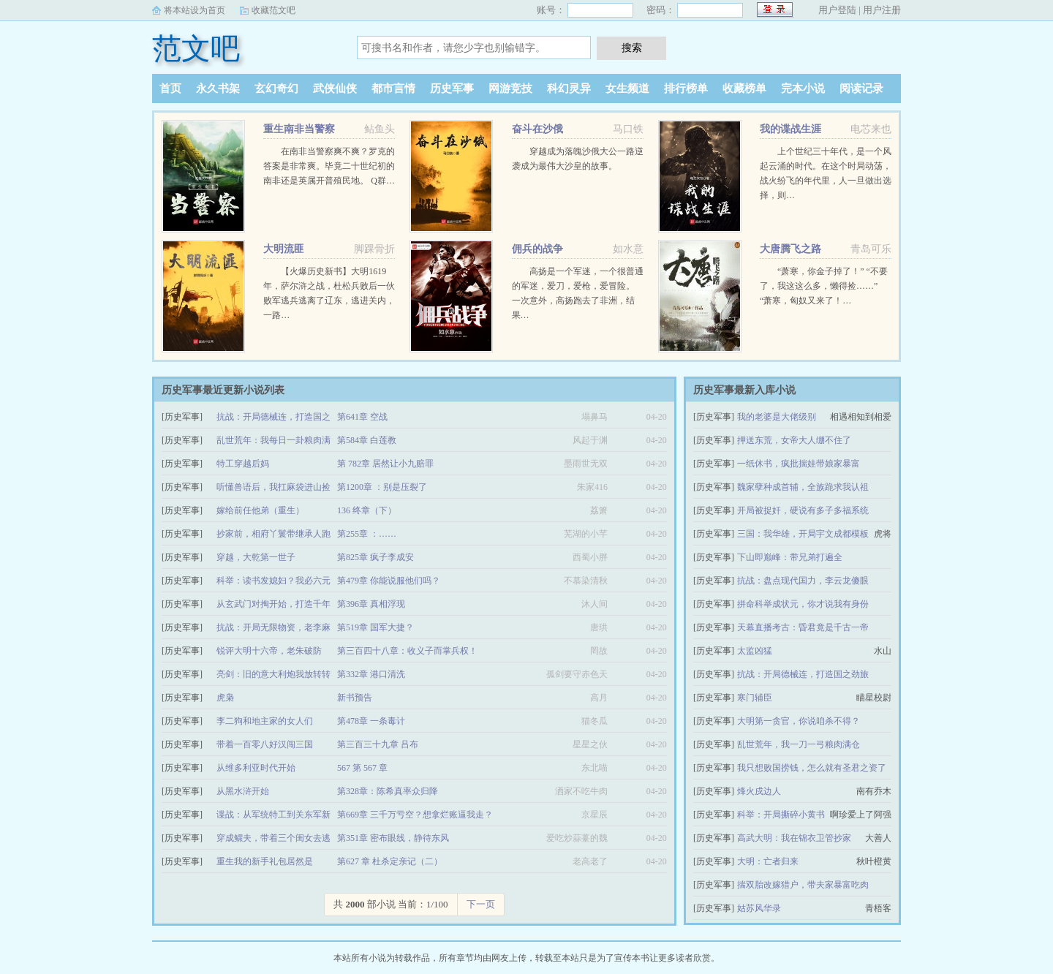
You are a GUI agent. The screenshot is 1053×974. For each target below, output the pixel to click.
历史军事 (452, 88)
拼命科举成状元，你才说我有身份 (803, 604)
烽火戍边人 (759, 791)
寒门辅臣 (754, 697)
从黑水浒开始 (242, 791)
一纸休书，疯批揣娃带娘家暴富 (798, 463)
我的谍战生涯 (790, 129)
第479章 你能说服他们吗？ (388, 580)
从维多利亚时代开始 (255, 768)
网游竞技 (510, 88)
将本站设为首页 (194, 10)
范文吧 (196, 48)
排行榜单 (686, 88)
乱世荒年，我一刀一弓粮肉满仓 (798, 744)
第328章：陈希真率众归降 (387, 791)
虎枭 (225, 697)
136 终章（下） (366, 510)
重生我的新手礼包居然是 (264, 861)
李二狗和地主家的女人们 (264, 721)
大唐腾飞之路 (790, 249)
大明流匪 (283, 249)
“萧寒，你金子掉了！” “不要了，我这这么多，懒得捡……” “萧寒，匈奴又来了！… (824, 286)
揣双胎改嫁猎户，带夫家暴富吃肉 (803, 885)
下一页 (481, 904)
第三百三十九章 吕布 (377, 744)
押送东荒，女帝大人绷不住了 (794, 440)
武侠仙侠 (335, 88)
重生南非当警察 (299, 129)
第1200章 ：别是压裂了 (382, 487)
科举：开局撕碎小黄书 (781, 814)
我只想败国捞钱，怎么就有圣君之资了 (811, 768)
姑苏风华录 (759, 908)
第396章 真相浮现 (371, 604)
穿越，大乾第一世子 (255, 557)
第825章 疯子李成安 (375, 557)
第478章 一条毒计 (371, 721)
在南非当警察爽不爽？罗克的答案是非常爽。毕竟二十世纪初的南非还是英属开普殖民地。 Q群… (329, 166)
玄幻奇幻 (276, 88)
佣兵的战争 (537, 249)
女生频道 (627, 88)
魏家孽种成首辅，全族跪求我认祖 (803, 487)
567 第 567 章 (362, 768)
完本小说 (803, 88)
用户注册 (882, 9)
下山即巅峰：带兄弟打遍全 (789, 557)
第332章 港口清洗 (371, 674)
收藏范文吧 (273, 10)
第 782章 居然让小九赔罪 (385, 463)
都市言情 (393, 88)
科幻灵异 (569, 88)
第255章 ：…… (366, 534)
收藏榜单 (744, 88)
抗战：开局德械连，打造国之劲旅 (803, 674)
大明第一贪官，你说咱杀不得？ (798, 721)
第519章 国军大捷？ (375, 627)
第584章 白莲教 (366, 440)
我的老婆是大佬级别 (776, 417)
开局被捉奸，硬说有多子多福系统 (803, 510)
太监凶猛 (754, 651)
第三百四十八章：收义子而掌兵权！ (407, 651)
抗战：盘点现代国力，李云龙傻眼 (803, 580)
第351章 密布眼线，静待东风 (393, 838)
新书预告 (354, 697)
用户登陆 (837, 9)
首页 (170, 88)
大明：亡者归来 (768, 861)
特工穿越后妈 (242, 463)
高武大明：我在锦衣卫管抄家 (794, 838)
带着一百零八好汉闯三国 (264, 744)
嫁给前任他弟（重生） (260, 510)
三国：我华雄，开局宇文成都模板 (803, 534)
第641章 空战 (362, 417)
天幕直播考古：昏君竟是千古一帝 (803, 627)
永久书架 (218, 88)
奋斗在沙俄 (537, 129)
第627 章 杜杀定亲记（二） (389, 861)
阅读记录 (861, 88)
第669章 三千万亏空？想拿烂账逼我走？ (415, 814)
